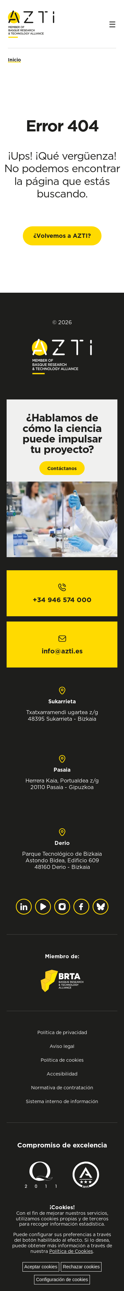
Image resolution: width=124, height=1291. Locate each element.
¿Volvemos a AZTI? (62, 235)
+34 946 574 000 (62, 600)
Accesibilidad (62, 1073)
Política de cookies (62, 1060)
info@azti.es (62, 651)
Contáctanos (62, 468)
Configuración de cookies (62, 1279)
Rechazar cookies (81, 1266)
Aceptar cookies (41, 1266)
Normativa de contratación (62, 1087)
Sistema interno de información (62, 1101)
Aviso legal (62, 1046)
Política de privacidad (62, 1032)
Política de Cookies (71, 1251)
